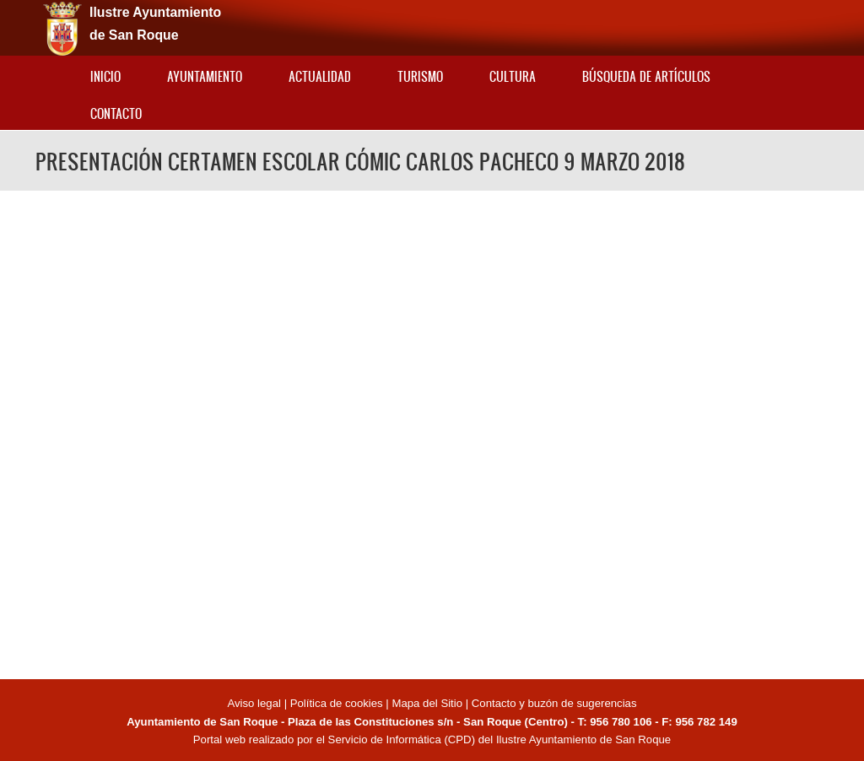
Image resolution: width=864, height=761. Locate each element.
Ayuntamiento (204, 76)
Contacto (116, 113)
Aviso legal (255, 703)
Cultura (512, 76)
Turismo (420, 76)
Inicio (105, 76)
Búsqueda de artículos (646, 76)
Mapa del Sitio (427, 703)
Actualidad (320, 76)
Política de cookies (336, 703)
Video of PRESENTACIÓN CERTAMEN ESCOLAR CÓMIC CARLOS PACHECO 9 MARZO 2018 (432, 432)
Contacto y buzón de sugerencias (554, 703)
